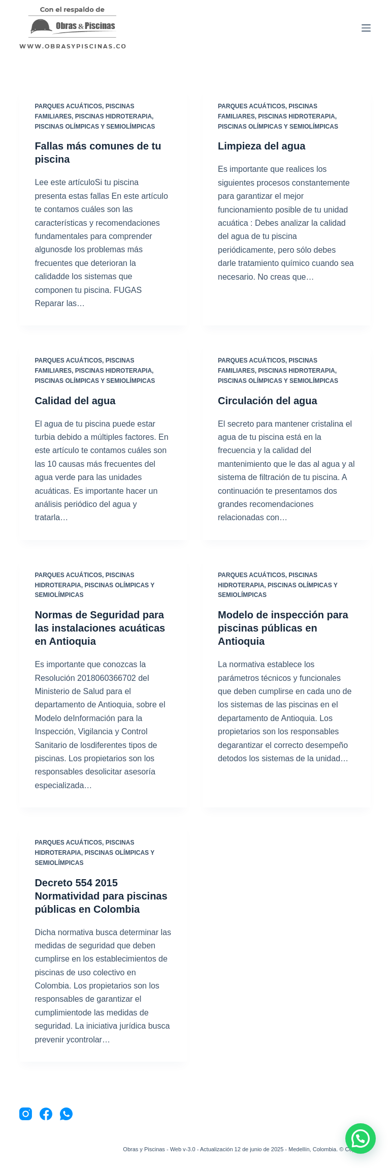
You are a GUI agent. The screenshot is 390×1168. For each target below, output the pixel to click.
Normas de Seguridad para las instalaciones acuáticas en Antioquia (100, 628)
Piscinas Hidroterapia (113, 116)
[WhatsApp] (66, 1113)
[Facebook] (46, 1113)
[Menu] (366, 28)
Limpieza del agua (261, 146)
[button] (360, 1138)
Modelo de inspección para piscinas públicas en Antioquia (283, 628)
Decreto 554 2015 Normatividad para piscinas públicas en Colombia (101, 896)
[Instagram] (25, 1113)
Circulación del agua (267, 400)
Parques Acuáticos (68, 106)
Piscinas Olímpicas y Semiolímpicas (95, 126)
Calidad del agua (75, 400)
